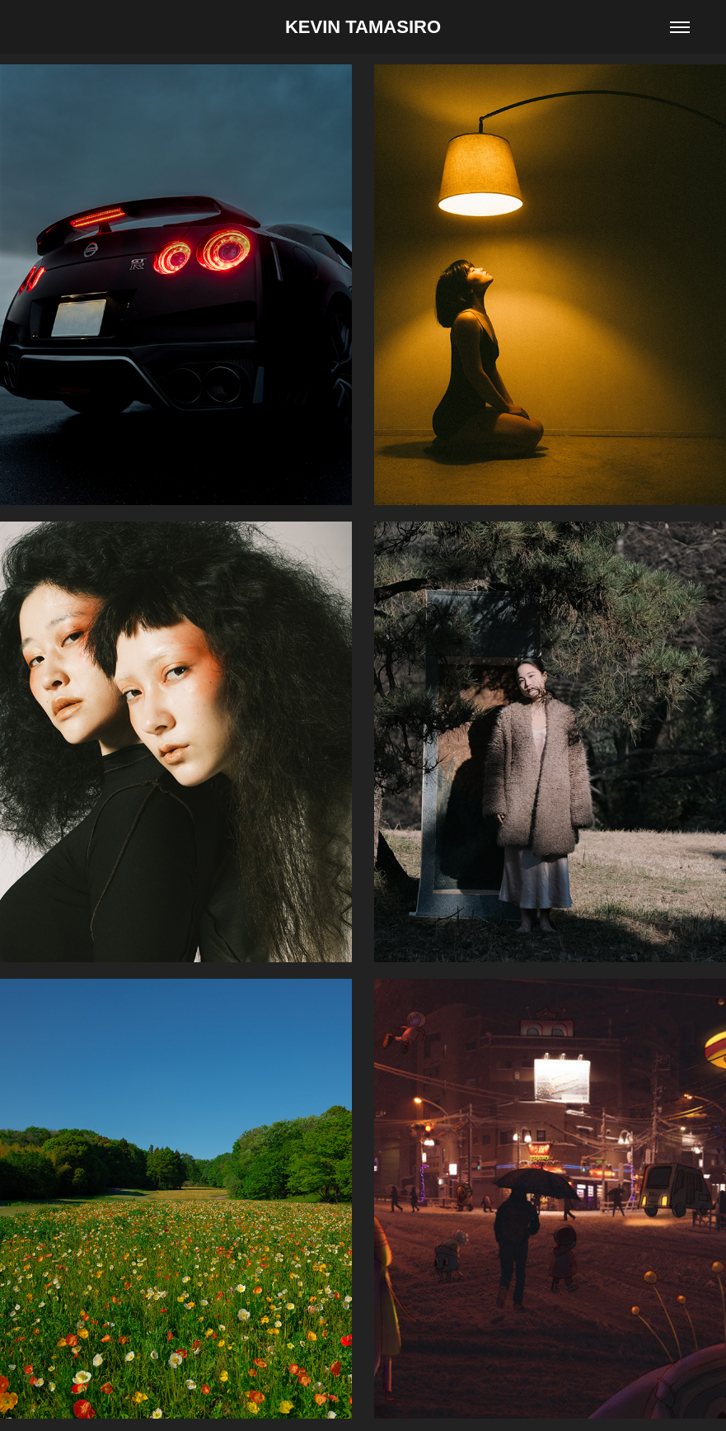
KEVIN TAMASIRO (363, 27)
